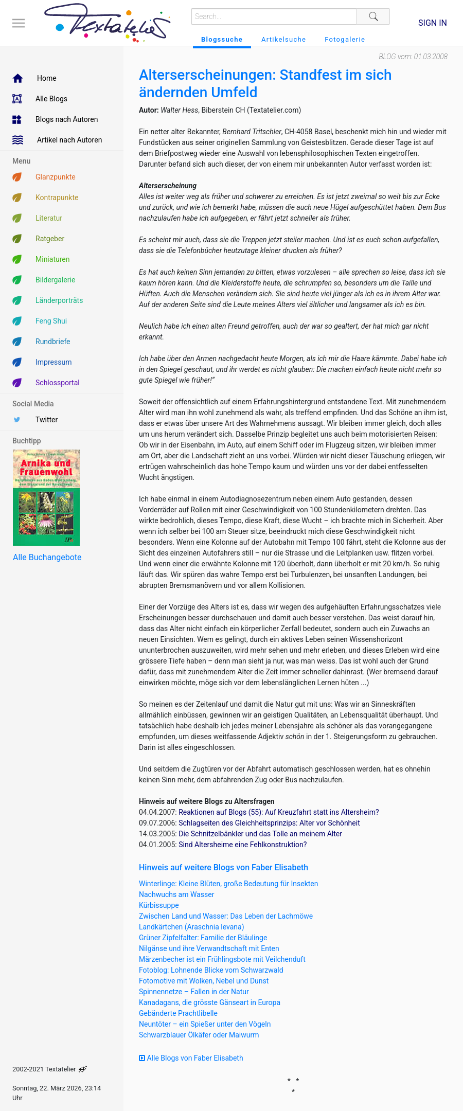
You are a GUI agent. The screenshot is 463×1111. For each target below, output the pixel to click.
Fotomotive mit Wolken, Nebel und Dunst (204, 981)
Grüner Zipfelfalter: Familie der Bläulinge (203, 938)
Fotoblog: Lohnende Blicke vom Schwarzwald (211, 970)
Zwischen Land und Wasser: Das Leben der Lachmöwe (226, 916)
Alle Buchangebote (47, 557)
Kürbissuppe (159, 905)
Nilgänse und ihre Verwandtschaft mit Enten (209, 948)
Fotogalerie (345, 39)
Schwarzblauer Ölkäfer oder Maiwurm (199, 1035)
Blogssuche (222, 39)
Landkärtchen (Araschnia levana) (191, 927)
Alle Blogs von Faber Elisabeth (191, 1058)
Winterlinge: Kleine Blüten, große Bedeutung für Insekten (228, 884)
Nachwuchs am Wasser (176, 894)
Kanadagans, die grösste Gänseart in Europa (209, 1002)
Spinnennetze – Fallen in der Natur (194, 992)
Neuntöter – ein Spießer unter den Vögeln (205, 1024)
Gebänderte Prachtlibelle (178, 1013)
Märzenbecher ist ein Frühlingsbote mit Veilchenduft (222, 959)
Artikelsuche (283, 39)
